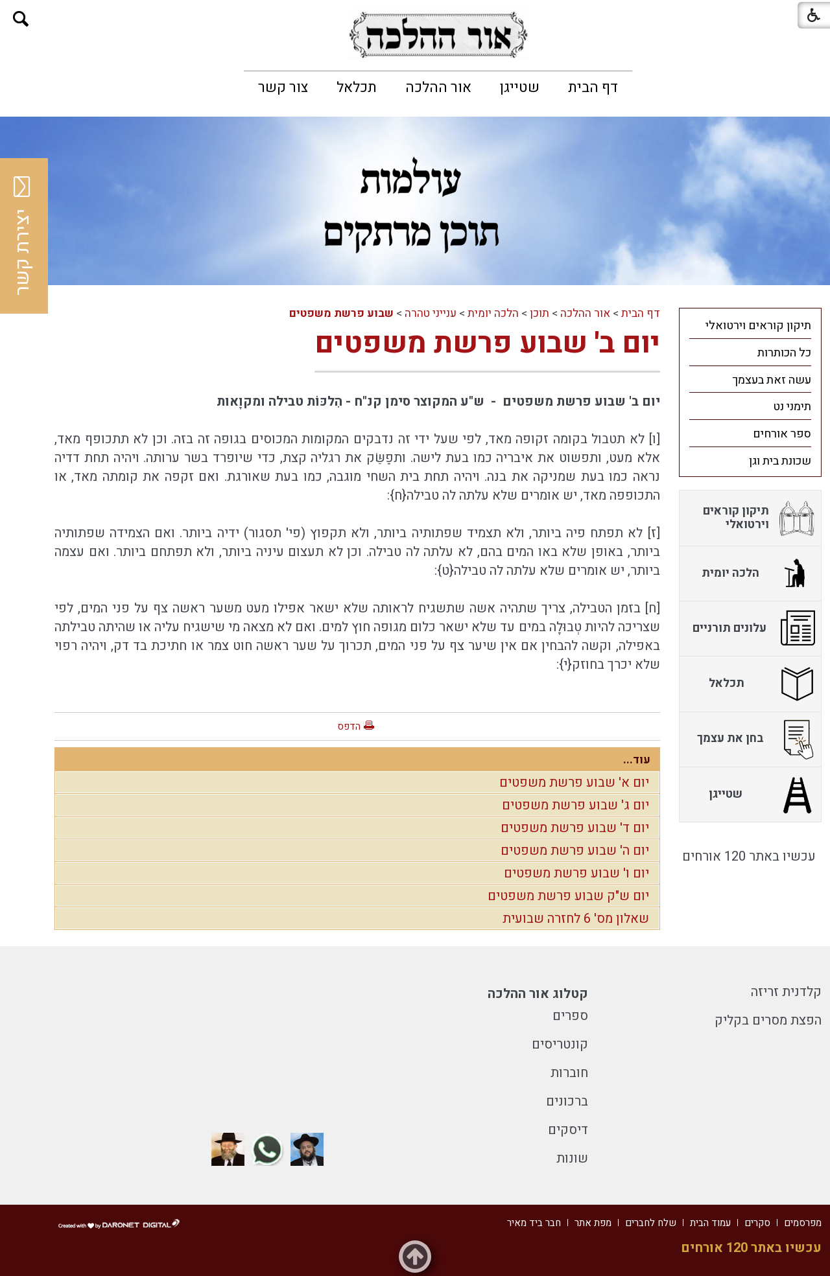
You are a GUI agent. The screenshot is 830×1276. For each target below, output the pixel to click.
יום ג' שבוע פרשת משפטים (575, 805)
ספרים (570, 1015)
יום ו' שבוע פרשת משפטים (576, 873)
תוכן (539, 313)
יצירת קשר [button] (22, 236)
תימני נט (792, 406)
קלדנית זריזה (786, 991)
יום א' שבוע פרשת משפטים (574, 782)
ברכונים (567, 1101)
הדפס (349, 726)
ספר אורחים (782, 434)
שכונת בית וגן (780, 461)
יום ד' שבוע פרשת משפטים (575, 827)
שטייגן (520, 87)
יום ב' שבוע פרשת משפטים (487, 343)
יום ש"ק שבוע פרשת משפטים (568, 896)
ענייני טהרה (430, 313)
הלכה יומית (493, 313)
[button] (21, 19)
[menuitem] (593, 87)
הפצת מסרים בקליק (768, 1020)
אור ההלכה (438, 87)
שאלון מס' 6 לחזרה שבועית (576, 918)
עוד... (636, 760)
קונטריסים (560, 1044)
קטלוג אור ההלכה (538, 993)
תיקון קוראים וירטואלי (758, 325)
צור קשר (283, 87)
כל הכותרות (784, 353)
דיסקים (568, 1129)
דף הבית (593, 87)
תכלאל (357, 87)
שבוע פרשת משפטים (341, 313)
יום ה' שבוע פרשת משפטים (575, 850)
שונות (572, 1158)
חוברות (569, 1072)
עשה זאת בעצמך (771, 380)
